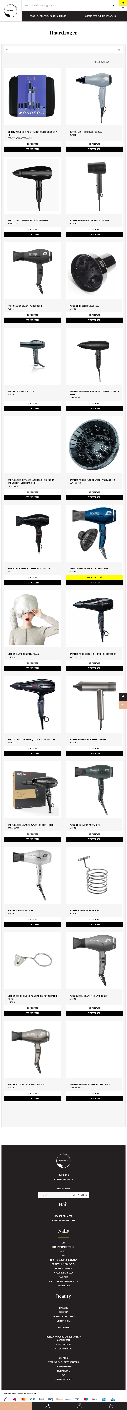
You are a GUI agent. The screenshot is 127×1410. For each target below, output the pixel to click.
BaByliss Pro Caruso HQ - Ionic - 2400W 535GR (31, 739)
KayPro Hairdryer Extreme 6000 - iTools (29, 568)
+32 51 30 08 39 (63, 1344)
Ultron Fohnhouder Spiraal (84, 910)
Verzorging (63, 1320)
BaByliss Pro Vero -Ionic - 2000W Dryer (28, 220)
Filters (63, 49)
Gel (63, 1242)
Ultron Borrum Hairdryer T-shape (87, 739)
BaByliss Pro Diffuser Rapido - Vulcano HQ (92, 480)
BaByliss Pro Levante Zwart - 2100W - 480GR (31, 825)
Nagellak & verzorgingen (63, 1281)
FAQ (63, 1375)
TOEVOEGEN (32, 149)
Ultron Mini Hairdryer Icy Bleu (85, 132)
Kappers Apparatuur (63, 1220)
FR (123, 8)
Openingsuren (64, 1366)
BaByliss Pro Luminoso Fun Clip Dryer (89, 1084)
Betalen (63, 1357)
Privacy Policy (63, 1379)
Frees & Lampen (63, 1268)
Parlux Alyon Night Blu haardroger (88, 568)
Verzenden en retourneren (63, 1362)
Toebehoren (63, 1285)
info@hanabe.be (63, 1348)
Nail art (63, 1276)
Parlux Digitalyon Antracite (84, 825)
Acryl (63, 1251)
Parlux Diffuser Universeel (84, 306)
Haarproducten (63, 1216)
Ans (64, 1255)
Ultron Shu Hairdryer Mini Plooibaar (89, 220)
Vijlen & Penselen (63, 1272)
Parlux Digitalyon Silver (21, 910)
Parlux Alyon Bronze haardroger (26, 1084)
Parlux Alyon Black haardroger (25, 306)
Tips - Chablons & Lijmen (63, 1259)
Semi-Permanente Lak (63, 1246)
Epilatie (63, 1307)
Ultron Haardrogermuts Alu (23, 654)
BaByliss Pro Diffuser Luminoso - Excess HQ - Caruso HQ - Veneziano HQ (32, 482)
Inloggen (63, 1327)
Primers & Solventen (63, 1264)
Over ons (63, 1174)
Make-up (63, 1312)
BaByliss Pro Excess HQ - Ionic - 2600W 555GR (92, 654)
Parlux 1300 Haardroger (21, 391)
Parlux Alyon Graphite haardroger (88, 996)
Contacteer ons (63, 1179)
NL (123, 2)
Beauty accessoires (63, 1316)
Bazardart (32, 1393)
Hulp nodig (63, 1370)
